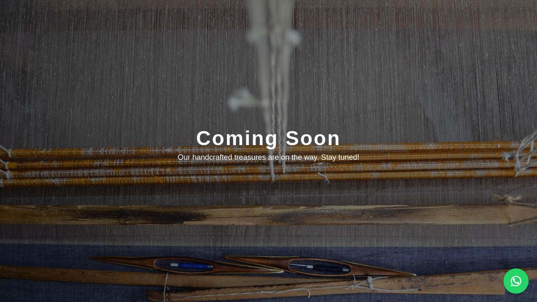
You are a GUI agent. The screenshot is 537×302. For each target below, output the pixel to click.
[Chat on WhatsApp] (516, 281)
